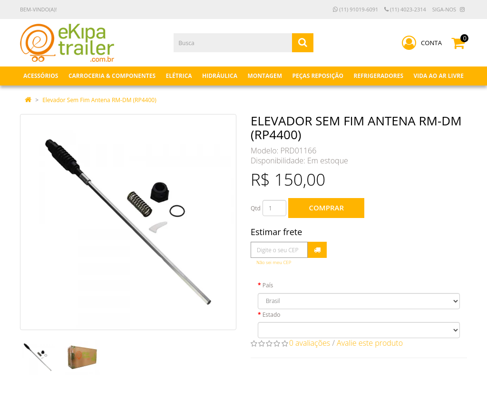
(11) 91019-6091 (355, 9)
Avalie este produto (370, 343)
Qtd (256, 208)
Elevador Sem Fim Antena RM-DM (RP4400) (99, 100)
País (268, 285)
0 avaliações (310, 343)
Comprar (326, 207)
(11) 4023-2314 (405, 9)
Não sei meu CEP (273, 262)
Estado (272, 315)
